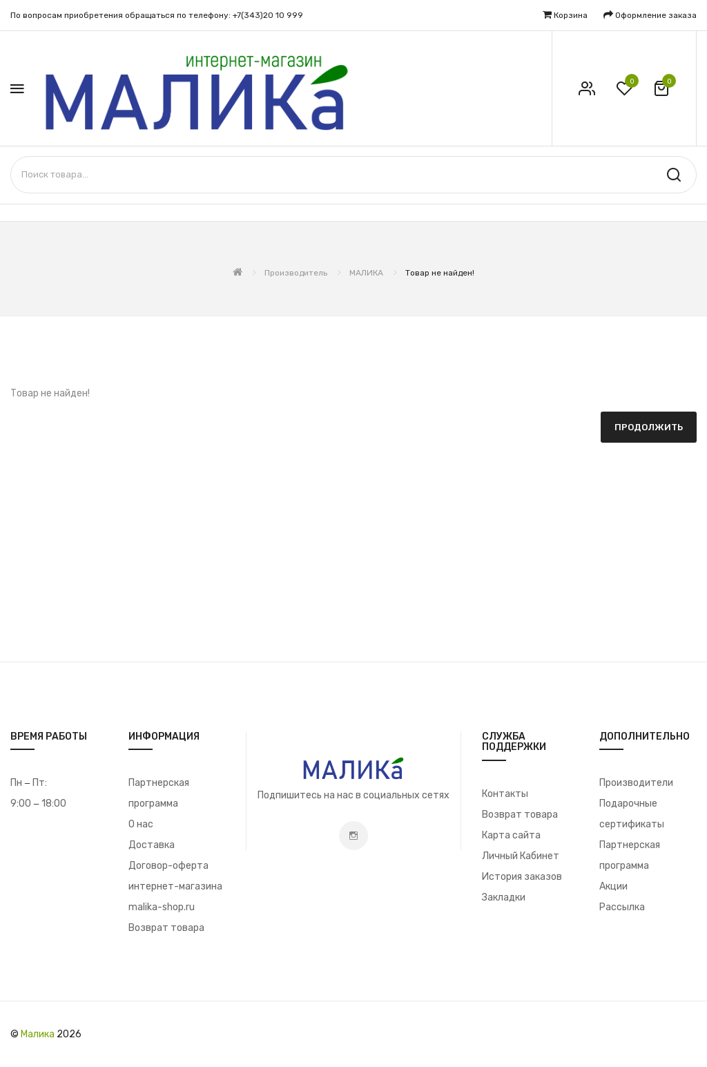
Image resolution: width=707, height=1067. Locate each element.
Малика (38, 1034)
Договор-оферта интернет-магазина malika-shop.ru (175, 886)
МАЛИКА (366, 273)
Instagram (353, 835)
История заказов (522, 877)
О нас (140, 824)
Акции (613, 886)
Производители (636, 783)
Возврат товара (166, 928)
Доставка (151, 845)
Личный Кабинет (520, 856)
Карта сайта (511, 835)
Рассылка (622, 907)
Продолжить (648, 427)
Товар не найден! (439, 273)
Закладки (503, 897)
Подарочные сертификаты (631, 814)
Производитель (295, 273)
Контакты (505, 794)
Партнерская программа (158, 793)
